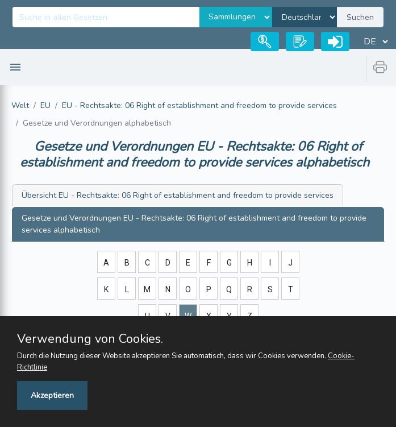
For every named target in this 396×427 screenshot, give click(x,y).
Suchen (360, 17)
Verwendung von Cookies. (90, 339)
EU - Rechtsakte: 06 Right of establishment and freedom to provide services (199, 105)
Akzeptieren (52, 395)
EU (45, 105)
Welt (20, 105)
